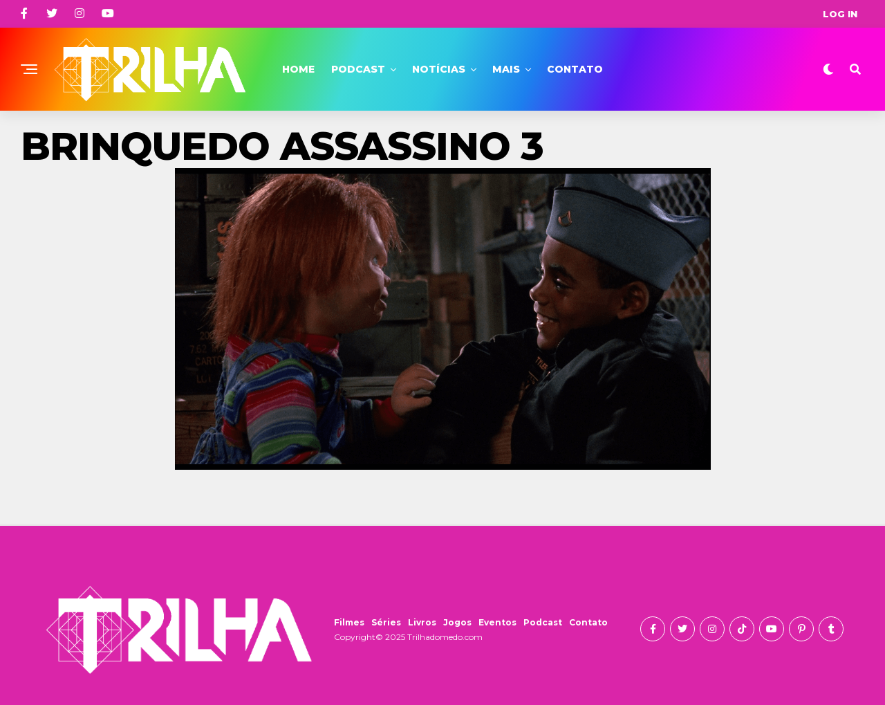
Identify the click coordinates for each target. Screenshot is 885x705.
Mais (506, 69)
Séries (386, 622)
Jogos (457, 622)
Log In (840, 13)
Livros (422, 622)
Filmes (349, 622)
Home (298, 69)
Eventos (497, 622)
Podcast (358, 69)
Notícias (438, 69)
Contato (575, 69)
